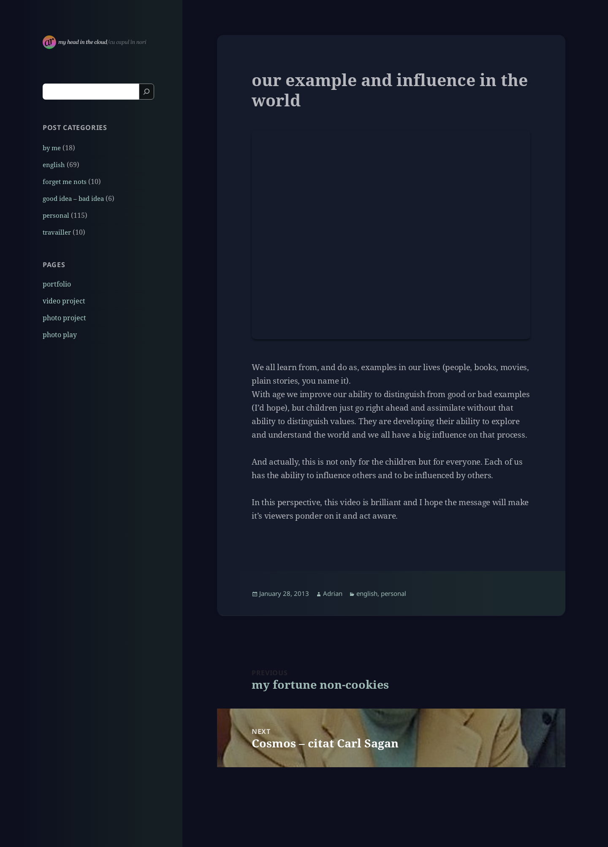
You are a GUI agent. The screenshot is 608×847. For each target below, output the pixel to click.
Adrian (332, 593)
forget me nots (65, 181)
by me (52, 147)
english (54, 164)
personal (56, 215)
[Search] (146, 92)
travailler (57, 232)
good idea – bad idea (73, 198)
